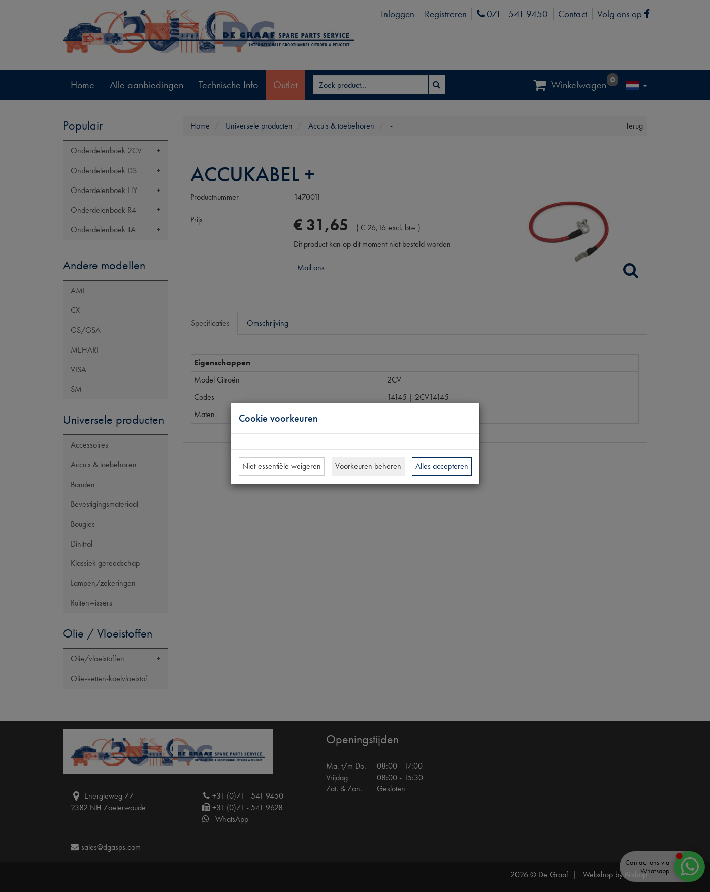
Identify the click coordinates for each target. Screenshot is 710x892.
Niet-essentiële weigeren (281, 466)
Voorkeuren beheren (368, 466)
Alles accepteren (441, 466)
